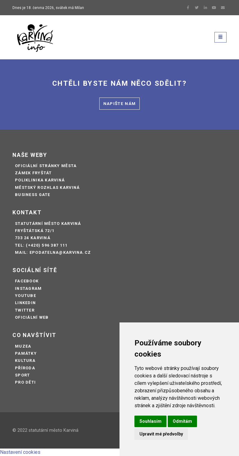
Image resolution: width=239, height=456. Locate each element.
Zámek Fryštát (33, 173)
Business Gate (32, 194)
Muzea (23, 346)
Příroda (25, 368)
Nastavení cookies (20, 452)
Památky (26, 353)
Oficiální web (32, 317)
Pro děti (25, 382)
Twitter (25, 310)
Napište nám (119, 103)
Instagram (28, 288)
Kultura (25, 360)
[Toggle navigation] (220, 37)
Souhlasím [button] (150, 421)
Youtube (25, 295)
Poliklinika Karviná (40, 180)
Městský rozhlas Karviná (47, 187)
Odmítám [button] (182, 421)
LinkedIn (25, 302)
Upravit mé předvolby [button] (161, 433)
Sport (22, 375)
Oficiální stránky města (46, 165)
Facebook (27, 281)
